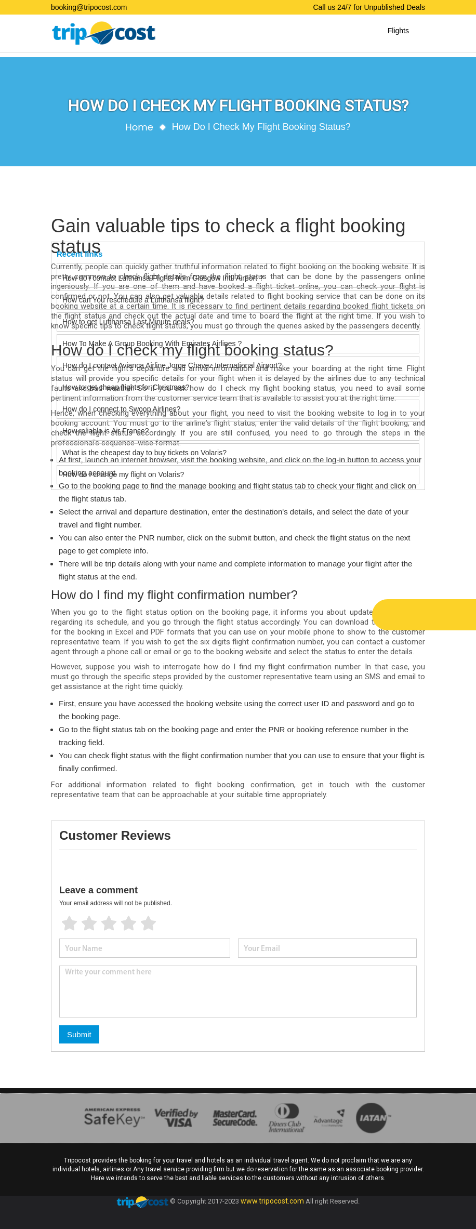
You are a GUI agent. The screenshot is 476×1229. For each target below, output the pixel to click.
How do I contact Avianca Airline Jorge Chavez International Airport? (172, 365)
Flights (398, 31)
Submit (79, 1034)
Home (139, 127)
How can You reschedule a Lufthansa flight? (133, 300)
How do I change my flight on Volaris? (123, 474)
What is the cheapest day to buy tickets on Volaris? (144, 452)
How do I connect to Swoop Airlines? (121, 409)
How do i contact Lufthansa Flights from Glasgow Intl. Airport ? (162, 278)
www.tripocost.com (272, 1201)
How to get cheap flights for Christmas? (125, 387)
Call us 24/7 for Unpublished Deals (369, 7)
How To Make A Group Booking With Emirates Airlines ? (152, 343)
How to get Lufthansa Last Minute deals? (128, 322)
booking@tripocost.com (89, 7)
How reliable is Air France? (106, 431)
